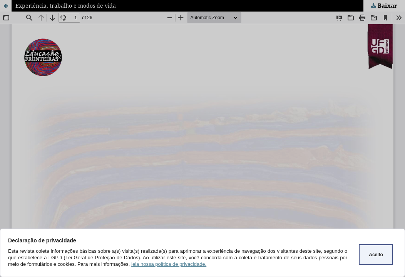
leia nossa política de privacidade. (168, 264)
